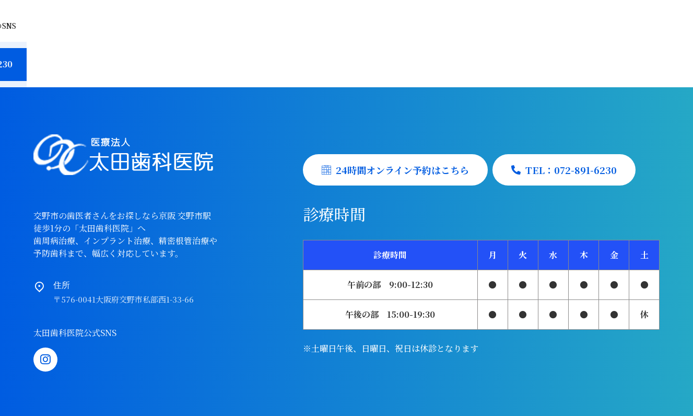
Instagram (639, 15)
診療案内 (267, 58)
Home (23, 58)
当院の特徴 (84, 58)
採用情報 (377, 58)
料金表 (322, 58)
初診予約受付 (445, 58)
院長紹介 (207, 58)
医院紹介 (148, 58)
